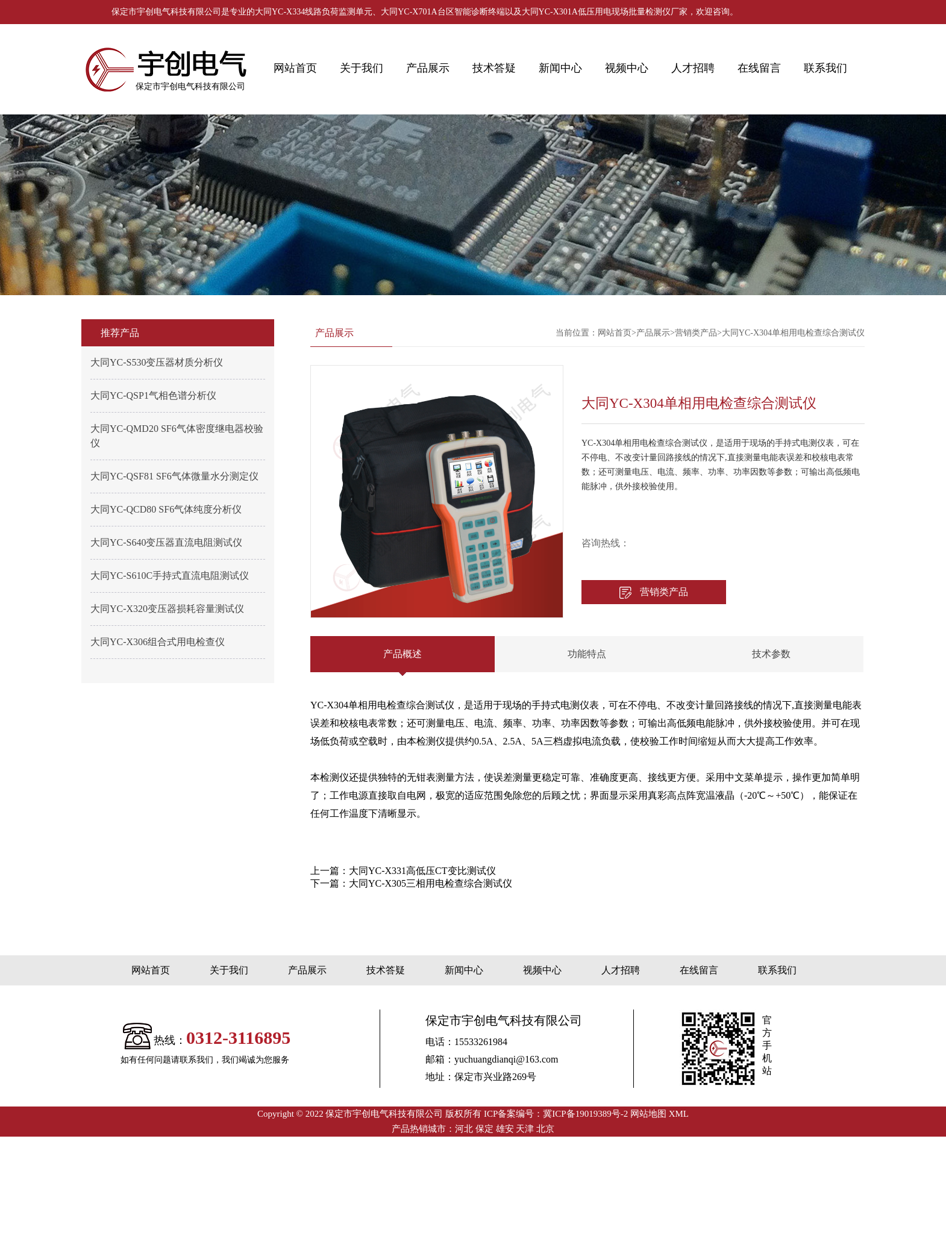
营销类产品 (696, 332)
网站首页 (295, 68)
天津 (525, 1129)
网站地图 (648, 1114)
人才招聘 (693, 68)
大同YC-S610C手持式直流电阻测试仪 (169, 575)
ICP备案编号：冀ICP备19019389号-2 (556, 1114)
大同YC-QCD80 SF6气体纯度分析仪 (166, 509)
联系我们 (825, 68)
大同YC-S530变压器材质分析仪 (156, 362)
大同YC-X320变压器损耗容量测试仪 (167, 609)
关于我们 (361, 68)
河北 (464, 1129)
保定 (484, 1129)
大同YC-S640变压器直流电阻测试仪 (166, 542)
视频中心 (626, 68)
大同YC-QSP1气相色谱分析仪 (153, 395)
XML (679, 1114)
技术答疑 (494, 68)
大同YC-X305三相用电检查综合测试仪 (430, 883)
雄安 (505, 1129)
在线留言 (759, 68)
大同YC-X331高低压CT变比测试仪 (422, 871)
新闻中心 (560, 68)
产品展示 (428, 68)
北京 (545, 1129)
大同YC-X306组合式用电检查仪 (157, 642)
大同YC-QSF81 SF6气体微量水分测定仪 (174, 476)
